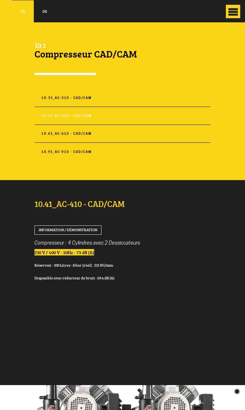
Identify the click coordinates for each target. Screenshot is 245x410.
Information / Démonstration (68, 229)
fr (22, 11)
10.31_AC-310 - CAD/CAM (66, 98)
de (44, 11)
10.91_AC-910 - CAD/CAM (66, 152)
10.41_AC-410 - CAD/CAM (66, 116)
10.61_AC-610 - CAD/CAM (66, 133)
